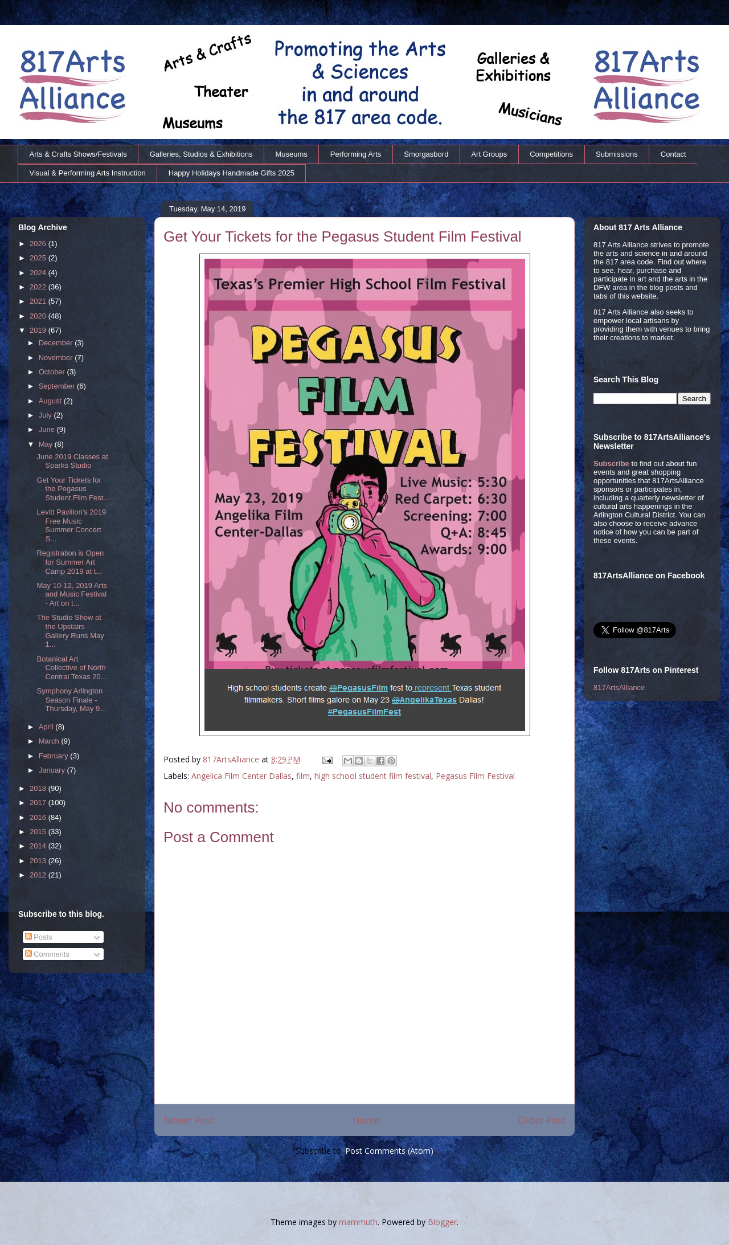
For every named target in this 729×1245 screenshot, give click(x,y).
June (48, 429)
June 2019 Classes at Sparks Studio (72, 461)
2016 (39, 817)
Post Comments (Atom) (389, 1150)
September (58, 386)
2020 (39, 316)
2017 (39, 802)
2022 (39, 287)
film (303, 775)
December (57, 342)
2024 (39, 272)
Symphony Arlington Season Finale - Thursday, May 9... (71, 700)
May (47, 444)
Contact (673, 154)
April (47, 726)
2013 (39, 860)
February (55, 756)
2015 (39, 831)
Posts (38, 937)
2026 (39, 243)
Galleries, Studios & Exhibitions (201, 154)
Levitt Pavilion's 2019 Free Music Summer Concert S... (71, 525)
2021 (39, 301)
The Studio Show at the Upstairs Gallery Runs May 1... (70, 630)
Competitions (551, 154)
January (53, 770)
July (46, 415)
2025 (39, 258)
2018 (39, 788)
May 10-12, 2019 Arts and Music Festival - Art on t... (71, 594)
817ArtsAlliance (232, 759)
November (57, 357)
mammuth (358, 1222)
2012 (39, 875)
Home (366, 1119)
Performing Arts (356, 154)
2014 (39, 846)
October (53, 372)
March (50, 741)
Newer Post (188, 1119)
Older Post (542, 1119)
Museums (291, 154)
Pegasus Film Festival (475, 775)
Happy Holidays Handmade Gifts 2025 (231, 173)
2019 (39, 330)
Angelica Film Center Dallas (241, 775)
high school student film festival (372, 775)
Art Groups (489, 154)
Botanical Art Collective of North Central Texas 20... (71, 668)
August (51, 401)
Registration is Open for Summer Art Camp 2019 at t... (70, 562)
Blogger (442, 1222)
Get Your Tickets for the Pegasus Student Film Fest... (72, 489)
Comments (47, 954)
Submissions (617, 154)
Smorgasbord (426, 154)
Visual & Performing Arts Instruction (88, 173)
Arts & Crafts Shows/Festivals (78, 154)
